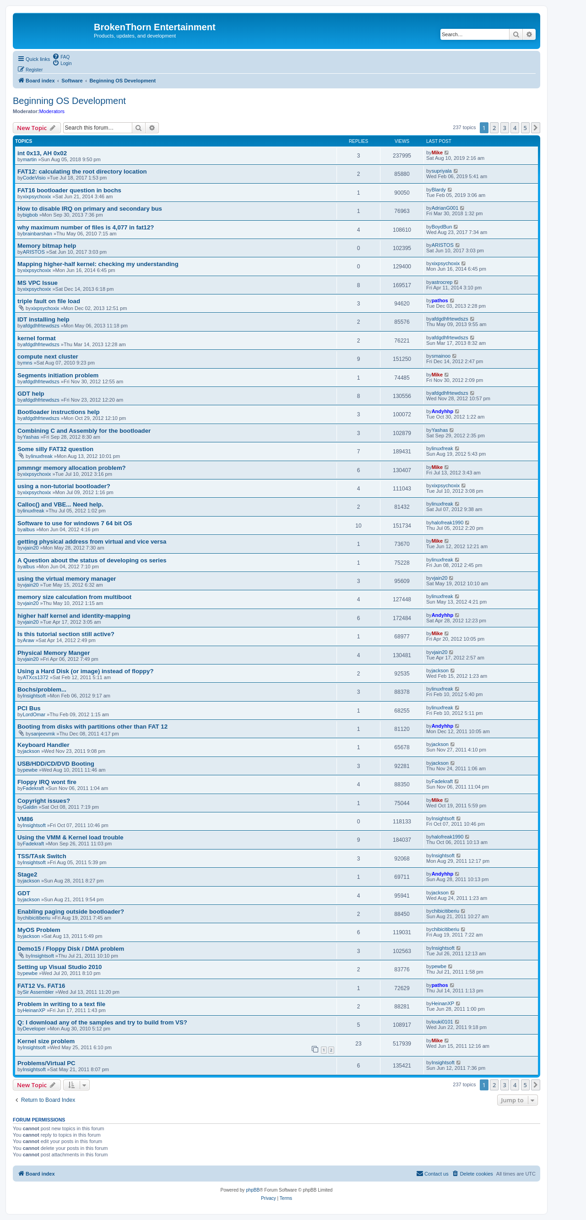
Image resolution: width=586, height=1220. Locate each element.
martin (30, 159)
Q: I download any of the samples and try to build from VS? (102, 1022)
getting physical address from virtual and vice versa (91, 541)
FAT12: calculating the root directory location (82, 171)
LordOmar (34, 714)
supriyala (442, 171)
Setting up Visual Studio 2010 (59, 967)
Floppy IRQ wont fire (46, 782)
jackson (440, 670)
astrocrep (442, 282)
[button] (535, 127)
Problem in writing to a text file (61, 1004)
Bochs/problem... (41, 689)
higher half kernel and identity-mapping (73, 615)
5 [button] (525, 128)
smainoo (441, 356)
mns (28, 362)
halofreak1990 (448, 522)
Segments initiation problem (57, 375)
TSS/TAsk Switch (41, 856)
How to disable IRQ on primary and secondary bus (89, 208)
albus (29, 529)
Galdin (30, 807)
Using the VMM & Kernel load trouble (70, 837)
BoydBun (442, 226)
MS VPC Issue (37, 282)
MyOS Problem (38, 929)
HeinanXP (34, 1010)
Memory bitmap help (46, 245)
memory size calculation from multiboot (74, 597)
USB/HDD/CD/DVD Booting (55, 763)
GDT (23, 893)
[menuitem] (61, 56)
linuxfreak (42, 456)
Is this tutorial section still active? (65, 634)
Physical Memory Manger (53, 652)
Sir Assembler (38, 992)
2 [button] (494, 128)
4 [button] (514, 128)
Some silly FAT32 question (55, 449)
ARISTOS (34, 252)
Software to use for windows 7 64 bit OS (74, 523)
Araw (28, 640)
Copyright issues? (43, 800)
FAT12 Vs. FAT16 (41, 985)
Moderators (52, 111)
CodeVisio (34, 177)
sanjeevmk (43, 733)
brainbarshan (37, 233)
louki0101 (442, 1021)
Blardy (439, 189)
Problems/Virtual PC (46, 1063)
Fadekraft (33, 788)
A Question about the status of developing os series (92, 560)
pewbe (30, 770)
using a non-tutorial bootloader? (63, 486)
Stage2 (27, 874)
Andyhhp (443, 411)
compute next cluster (47, 356)
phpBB (253, 1190)
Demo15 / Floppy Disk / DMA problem (70, 948)
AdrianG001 (445, 208)
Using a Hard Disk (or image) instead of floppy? (85, 671)
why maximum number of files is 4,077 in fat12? (85, 227)
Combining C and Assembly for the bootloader (84, 430)
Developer (34, 1028)
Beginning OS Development (69, 101)
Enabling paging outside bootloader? (70, 911)
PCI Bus (29, 708)
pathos (440, 300)
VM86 (25, 819)
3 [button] (504, 128)
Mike (437, 152)
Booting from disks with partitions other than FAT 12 (92, 726)
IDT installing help (43, 319)
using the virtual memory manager (66, 578)
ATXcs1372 (36, 677)
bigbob (30, 215)
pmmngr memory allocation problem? (71, 467)
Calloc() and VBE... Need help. (60, 504)
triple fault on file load (48, 301)
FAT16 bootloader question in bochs (69, 190)
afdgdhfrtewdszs (41, 325)
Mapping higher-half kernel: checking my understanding (98, 264)
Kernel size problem (46, 1041)
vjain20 (31, 547)
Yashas (31, 437)
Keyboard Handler (43, 744)
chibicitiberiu (37, 917)
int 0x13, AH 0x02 (42, 153)
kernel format (36, 338)
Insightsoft (34, 695)
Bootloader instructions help (58, 411)
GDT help (30, 393)
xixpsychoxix (37, 196)
